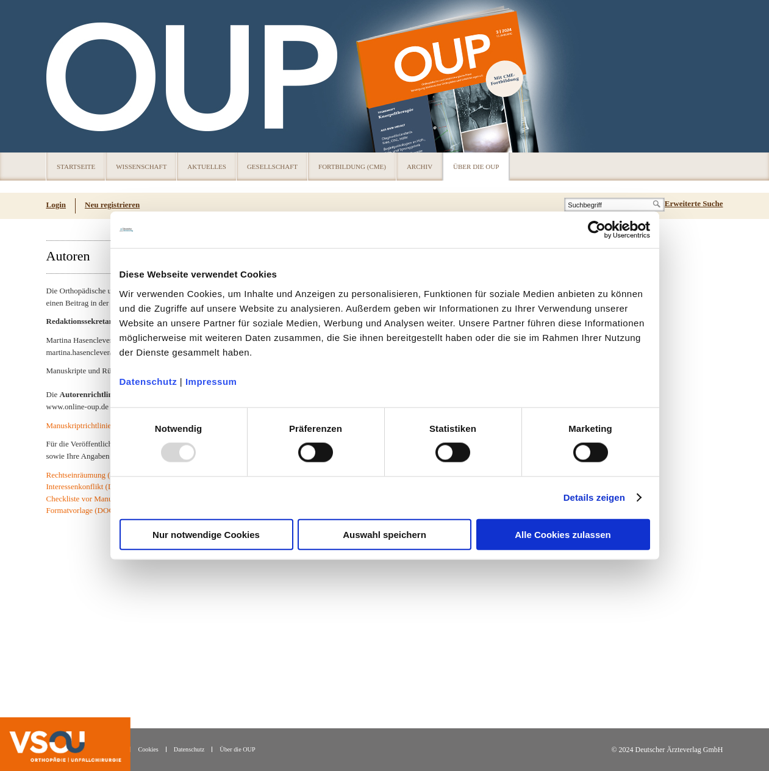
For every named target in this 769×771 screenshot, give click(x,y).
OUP (61, 76)
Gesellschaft (272, 166)
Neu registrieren (112, 204)
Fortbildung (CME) (352, 166)
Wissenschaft (141, 166)
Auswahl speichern (384, 534)
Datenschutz (148, 381)
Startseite (76, 166)
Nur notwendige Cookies (206, 534)
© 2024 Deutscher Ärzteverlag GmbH (667, 750)
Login (56, 204)
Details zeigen (594, 497)
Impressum (211, 381)
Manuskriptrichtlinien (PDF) (91, 425)
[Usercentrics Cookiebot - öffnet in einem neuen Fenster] (596, 230)
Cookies (148, 749)
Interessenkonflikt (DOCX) (90, 486)
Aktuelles (206, 166)
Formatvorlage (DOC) (81, 510)
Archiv (419, 166)
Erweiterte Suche (694, 203)
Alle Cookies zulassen (563, 534)
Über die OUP (476, 166)
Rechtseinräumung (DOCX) (90, 474)
